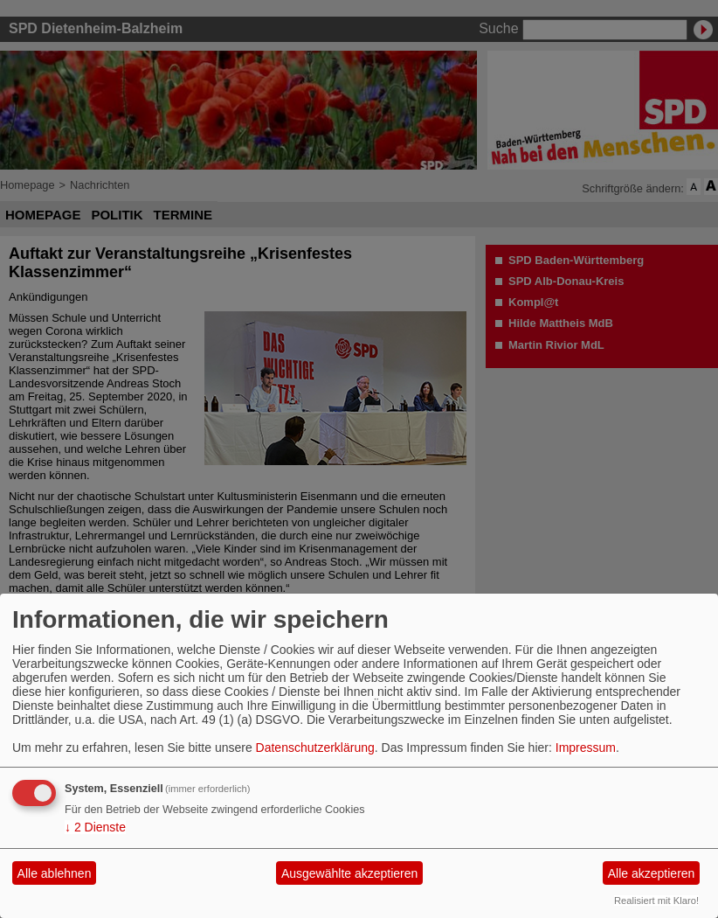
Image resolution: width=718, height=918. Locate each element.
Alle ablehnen (54, 873)
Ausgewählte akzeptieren (349, 873)
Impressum (586, 748)
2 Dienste (95, 827)
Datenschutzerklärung (315, 748)
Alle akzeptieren (651, 873)
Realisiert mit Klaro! (656, 900)
